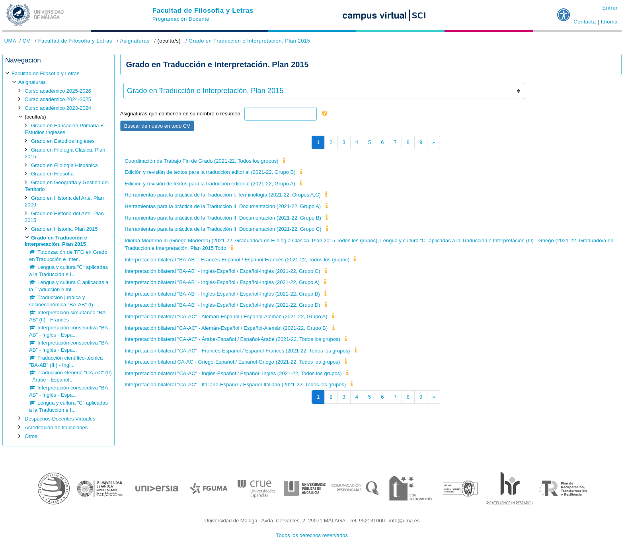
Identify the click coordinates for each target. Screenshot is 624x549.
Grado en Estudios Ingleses (63, 141)
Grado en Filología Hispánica (64, 165)
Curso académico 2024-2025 (58, 99)
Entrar (610, 8)
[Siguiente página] (433, 142)
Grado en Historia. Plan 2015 (64, 229)
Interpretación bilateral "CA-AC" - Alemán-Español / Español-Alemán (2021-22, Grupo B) (226, 328)
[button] (564, 11)
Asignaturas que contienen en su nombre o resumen (180, 114)
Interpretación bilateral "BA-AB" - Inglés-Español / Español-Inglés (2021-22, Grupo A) (222, 282)
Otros (31, 436)
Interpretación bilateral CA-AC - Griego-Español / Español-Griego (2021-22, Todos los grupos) (232, 362)
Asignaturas (134, 41)
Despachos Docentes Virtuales (60, 419)
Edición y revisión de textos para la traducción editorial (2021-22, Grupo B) (210, 172)
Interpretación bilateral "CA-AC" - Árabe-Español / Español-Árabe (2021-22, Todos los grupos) (232, 339)
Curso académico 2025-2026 (58, 91)
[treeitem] (58, 255)
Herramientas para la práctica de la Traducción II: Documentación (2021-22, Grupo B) (223, 218)
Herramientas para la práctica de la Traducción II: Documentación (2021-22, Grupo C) (223, 229)
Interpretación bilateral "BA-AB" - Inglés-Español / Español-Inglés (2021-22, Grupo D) (222, 305)
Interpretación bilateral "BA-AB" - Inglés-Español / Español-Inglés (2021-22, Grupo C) (222, 271)
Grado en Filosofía (52, 174)
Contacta (584, 22)
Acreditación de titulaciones (56, 427)
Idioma (609, 22)
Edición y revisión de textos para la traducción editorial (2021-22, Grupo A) (210, 184)
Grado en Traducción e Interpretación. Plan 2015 (249, 41)
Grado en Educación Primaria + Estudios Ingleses (64, 129)
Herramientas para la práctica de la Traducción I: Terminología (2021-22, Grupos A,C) (223, 195)
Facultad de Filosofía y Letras (203, 10)
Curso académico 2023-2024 (58, 108)
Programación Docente (180, 19)
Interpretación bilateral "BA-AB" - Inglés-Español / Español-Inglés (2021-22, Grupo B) (222, 294)
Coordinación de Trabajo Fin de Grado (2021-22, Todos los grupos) (201, 161)
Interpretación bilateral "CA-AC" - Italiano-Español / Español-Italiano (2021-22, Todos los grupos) (235, 384)
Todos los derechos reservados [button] (312, 535)
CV (26, 41)
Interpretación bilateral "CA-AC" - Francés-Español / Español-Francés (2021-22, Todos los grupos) (237, 351)
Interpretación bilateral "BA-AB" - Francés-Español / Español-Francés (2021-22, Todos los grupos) (237, 260)
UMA (10, 41)
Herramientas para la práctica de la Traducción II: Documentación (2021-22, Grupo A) (223, 206)
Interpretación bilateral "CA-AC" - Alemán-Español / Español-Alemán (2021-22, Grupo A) (226, 316)
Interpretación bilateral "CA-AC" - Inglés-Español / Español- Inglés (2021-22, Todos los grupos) (233, 373)
